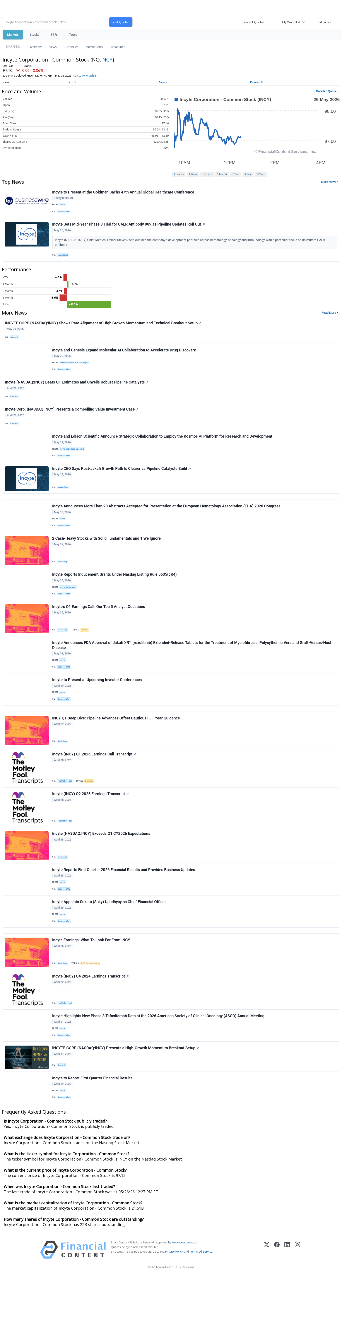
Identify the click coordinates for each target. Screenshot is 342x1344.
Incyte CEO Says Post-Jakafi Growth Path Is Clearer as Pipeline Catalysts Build (122, 488)
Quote (72, 82)
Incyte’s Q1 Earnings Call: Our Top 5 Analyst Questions (99, 638)
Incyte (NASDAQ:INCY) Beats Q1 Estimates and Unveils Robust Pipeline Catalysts (77, 394)
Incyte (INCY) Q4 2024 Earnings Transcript (91, 1035)
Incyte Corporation (69, 616)
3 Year (248, 174)
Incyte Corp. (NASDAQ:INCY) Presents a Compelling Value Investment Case (72, 423)
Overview (35, 47)
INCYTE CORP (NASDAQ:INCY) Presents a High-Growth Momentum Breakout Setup (126, 1112)
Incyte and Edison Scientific (73, 465)
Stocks (34, 35)
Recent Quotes (254, 22)
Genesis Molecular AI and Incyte (76, 371)
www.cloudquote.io (184, 1311)
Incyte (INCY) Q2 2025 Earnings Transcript (91, 839)
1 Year (235, 174)
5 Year (261, 174)
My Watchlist (291, 22)
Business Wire (65, 213)
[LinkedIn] (287, 1318)
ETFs (54, 35)
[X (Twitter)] (266, 1318)
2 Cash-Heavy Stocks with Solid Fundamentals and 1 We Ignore (107, 565)
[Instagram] (297, 1318)
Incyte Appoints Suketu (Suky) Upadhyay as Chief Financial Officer (109, 954)
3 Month (222, 174)
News (53, 47)
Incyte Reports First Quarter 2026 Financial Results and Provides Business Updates (124, 919)
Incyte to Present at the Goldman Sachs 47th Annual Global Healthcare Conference (124, 193)
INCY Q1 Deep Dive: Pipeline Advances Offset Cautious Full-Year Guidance (116, 759)
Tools (73, 35)
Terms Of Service (201, 1320)
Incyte (63, 205)
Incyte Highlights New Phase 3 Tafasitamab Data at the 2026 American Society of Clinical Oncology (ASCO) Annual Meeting (159, 1077)
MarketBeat (63, 259)
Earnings (87, 661)
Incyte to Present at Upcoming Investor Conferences (97, 716)
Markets (13, 35)
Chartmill (15, 343)
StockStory (63, 588)
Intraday (179, 174)
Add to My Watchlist (85, 75)
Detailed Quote (326, 91)
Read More (328, 318)
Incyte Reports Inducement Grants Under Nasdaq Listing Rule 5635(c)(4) (115, 603)
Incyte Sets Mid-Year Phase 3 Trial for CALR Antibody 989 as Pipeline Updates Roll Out (129, 228)
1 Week (193, 174)
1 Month (207, 174)
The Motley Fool (66, 824)
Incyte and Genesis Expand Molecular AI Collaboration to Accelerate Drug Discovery (125, 358)
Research (256, 82)
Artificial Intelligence (92, 1020)
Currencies (71, 47)
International (94, 47)
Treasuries (117, 47)
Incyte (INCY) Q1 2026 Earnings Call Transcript (95, 797)
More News (328, 182)
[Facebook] (276, 1318)
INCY (107, 59)
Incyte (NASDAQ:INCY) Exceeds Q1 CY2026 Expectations (102, 881)
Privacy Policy (174, 1320)
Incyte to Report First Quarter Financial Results (93, 1144)
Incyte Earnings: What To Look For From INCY (92, 997)
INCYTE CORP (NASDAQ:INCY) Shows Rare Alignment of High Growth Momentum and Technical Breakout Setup (104, 329)
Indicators (325, 22)
